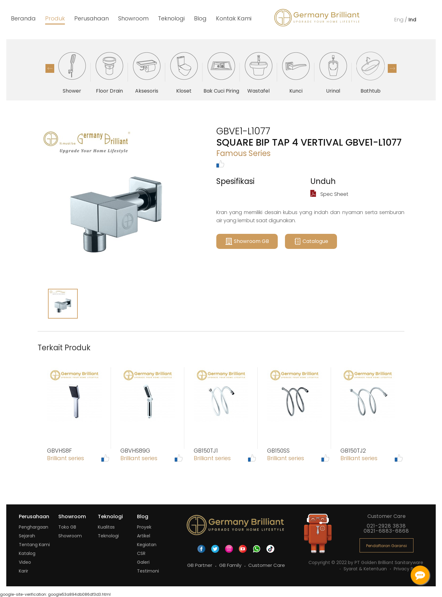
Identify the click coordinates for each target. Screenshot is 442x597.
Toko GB (67, 527)
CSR (141, 553)
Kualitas (106, 527)
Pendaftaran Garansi (386, 545)
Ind (412, 19)
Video (25, 562)
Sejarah (27, 536)
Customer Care (266, 565)
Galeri (143, 562)
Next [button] (392, 68)
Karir (23, 571)
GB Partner (200, 565)
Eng (399, 19)
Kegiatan (146, 544)
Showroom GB (247, 241)
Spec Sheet (329, 194)
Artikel (143, 536)
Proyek (144, 527)
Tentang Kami (34, 544)
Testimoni (148, 571)
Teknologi (108, 536)
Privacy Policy (408, 569)
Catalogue (311, 241)
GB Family (231, 565)
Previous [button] (49, 68)
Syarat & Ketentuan (366, 569)
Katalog (27, 553)
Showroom (70, 536)
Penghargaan (33, 527)
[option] (72, 72)
